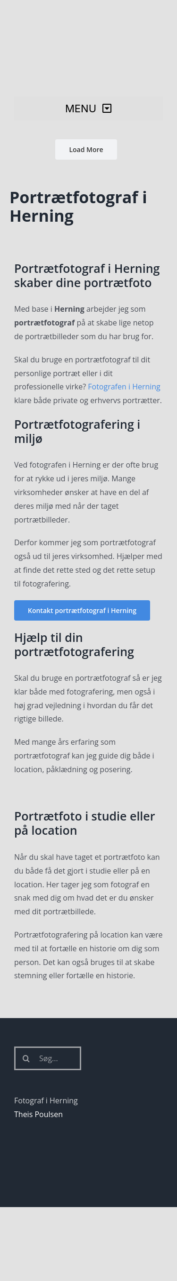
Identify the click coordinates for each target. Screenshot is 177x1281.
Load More (86, 149)
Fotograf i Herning (46, 1100)
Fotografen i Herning (124, 386)
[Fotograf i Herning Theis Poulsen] (88, 15)
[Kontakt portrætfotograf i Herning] (82, 610)
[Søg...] (47, 1058)
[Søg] (26, 1058)
